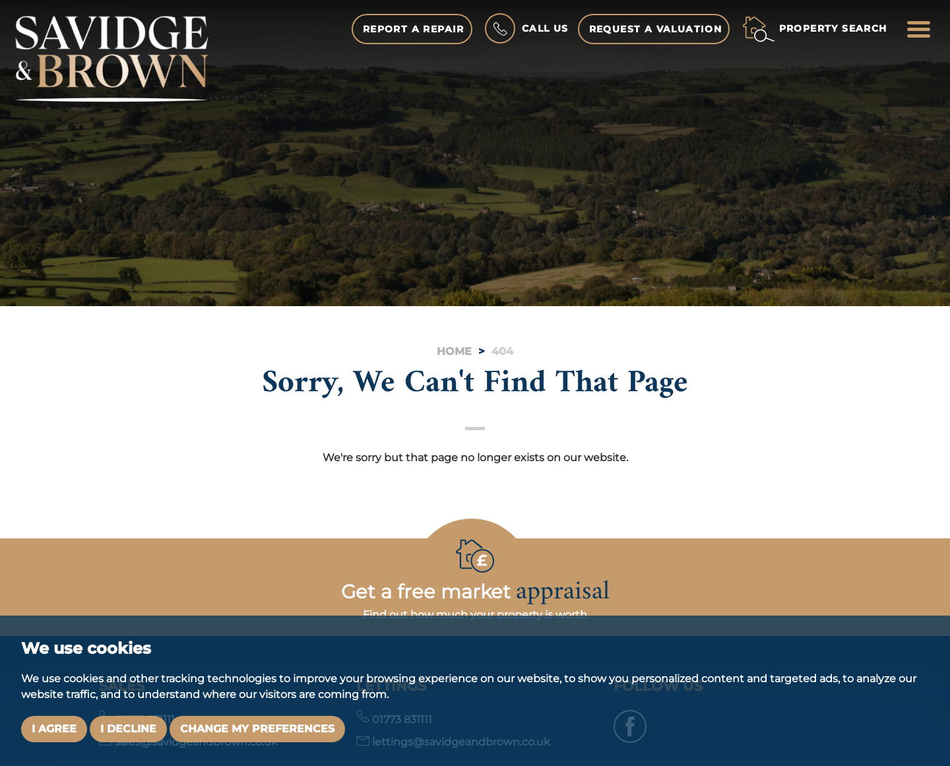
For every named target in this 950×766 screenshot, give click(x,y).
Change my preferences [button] (257, 728)
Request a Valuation (655, 29)
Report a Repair (413, 29)
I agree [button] (54, 728)
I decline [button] (128, 728)
